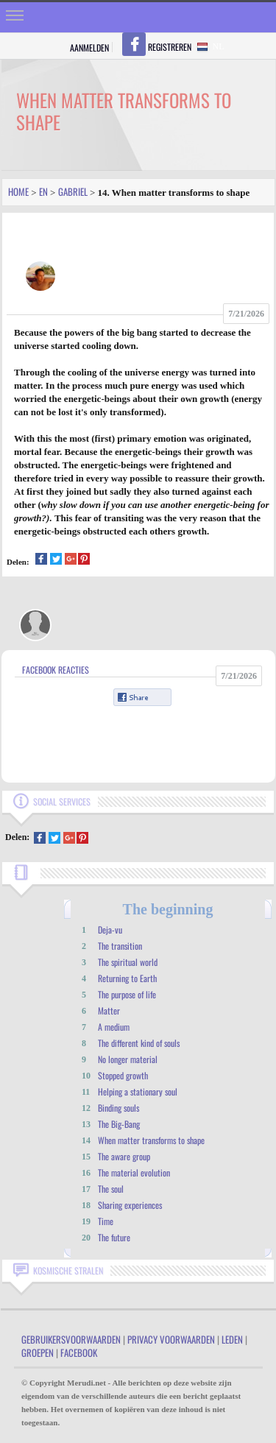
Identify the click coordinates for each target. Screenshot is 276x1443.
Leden (232, 1339)
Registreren (169, 46)
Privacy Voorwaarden (171, 1339)
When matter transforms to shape (151, 1140)
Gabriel (73, 191)
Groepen (37, 1352)
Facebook (78, 1352)
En (43, 191)
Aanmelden (89, 47)
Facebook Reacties (55, 669)
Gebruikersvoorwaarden (71, 1339)
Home (18, 191)
